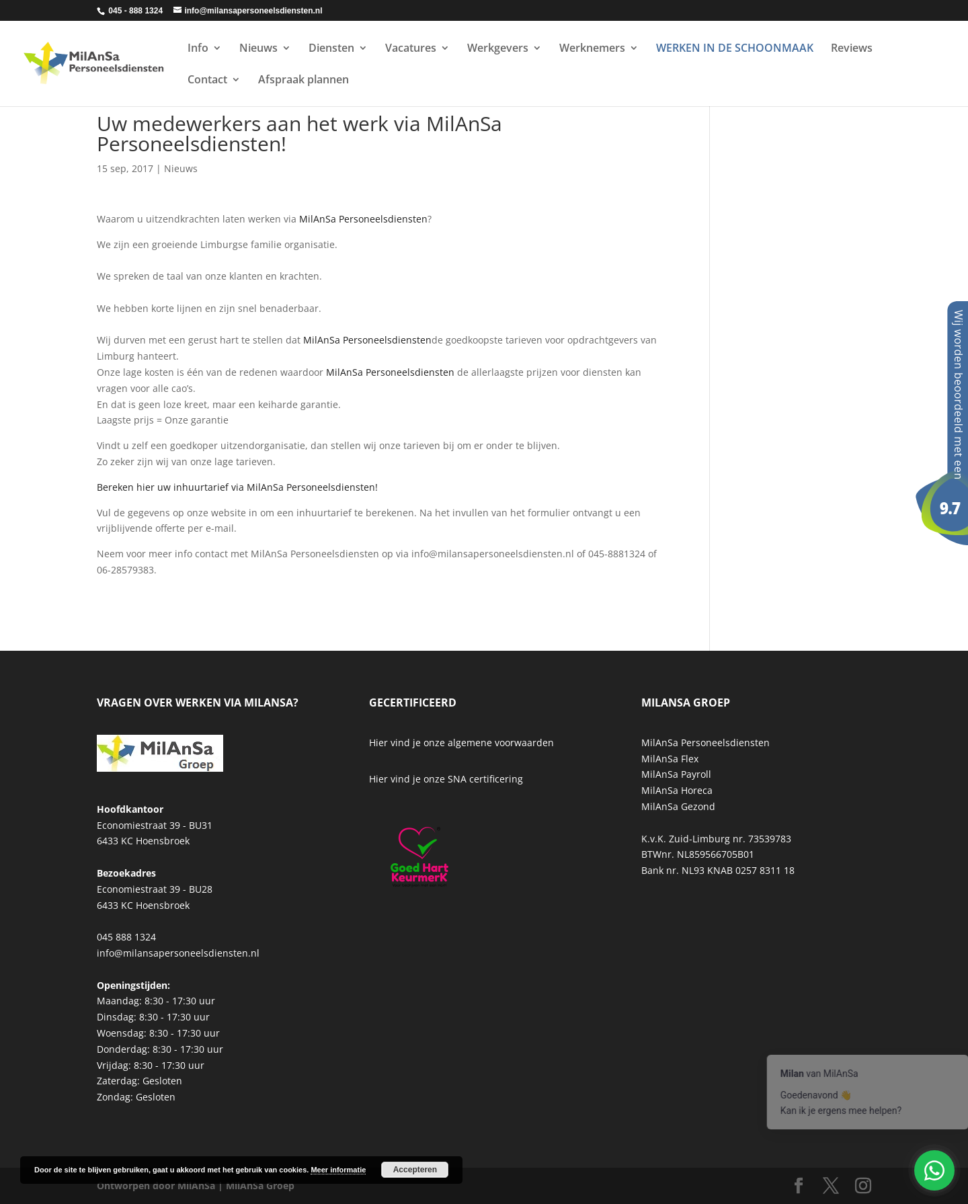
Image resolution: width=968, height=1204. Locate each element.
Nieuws (258, 49)
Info (198, 49)
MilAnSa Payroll (676, 774)
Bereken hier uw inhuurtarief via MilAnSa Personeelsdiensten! (237, 487)
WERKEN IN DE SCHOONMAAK (734, 49)
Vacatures (410, 49)
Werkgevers (497, 49)
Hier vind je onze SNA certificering (446, 778)
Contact (207, 81)
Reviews (852, 49)
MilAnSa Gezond (678, 806)
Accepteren (415, 1169)
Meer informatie (338, 1170)
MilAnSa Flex (669, 758)
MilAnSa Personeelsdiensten (363, 218)
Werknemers (592, 49)
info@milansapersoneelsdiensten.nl (178, 953)
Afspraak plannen (303, 81)
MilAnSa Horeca (677, 790)
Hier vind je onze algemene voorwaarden (461, 742)
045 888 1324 (126, 936)
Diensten (331, 49)
